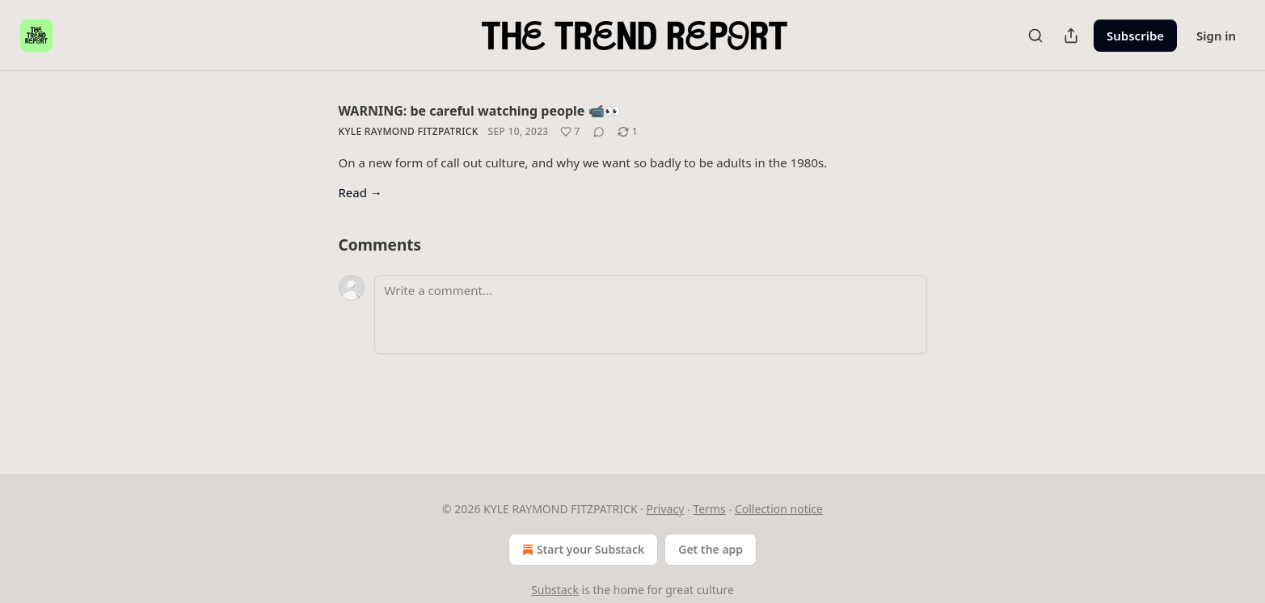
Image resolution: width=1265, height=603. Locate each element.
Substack (555, 589)
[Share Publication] (1071, 35)
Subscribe (1135, 35)
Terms (709, 509)
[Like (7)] (570, 131)
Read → (360, 192)
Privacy (666, 509)
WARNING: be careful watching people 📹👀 (480, 111)
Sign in (1216, 35)
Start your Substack (581, 550)
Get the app (710, 549)
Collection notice (779, 509)
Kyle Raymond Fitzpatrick (409, 131)
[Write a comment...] (650, 314)
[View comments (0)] (598, 131)
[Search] (1035, 35)
